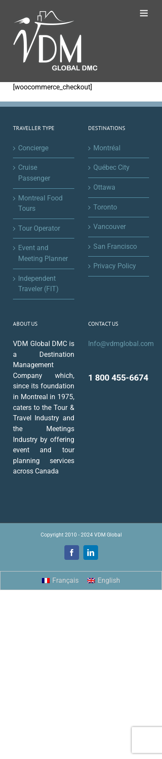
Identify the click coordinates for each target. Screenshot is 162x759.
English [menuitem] (109, 580)
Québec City (111, 167)
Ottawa (104, 187)
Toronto (105, 207)
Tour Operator (39, 228)
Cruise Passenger (34, 172)
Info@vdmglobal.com (121, 344)
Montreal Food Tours (40, 203)
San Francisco (115, 246)
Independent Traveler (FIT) (38, 283)
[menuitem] (60, 581)
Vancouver (109, 226)
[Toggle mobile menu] (144, 13)
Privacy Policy (114, 266)
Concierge (33, 148)
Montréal (107, 148)
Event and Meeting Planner (43, 253)
